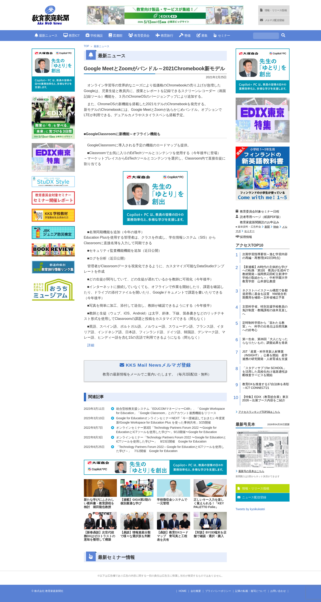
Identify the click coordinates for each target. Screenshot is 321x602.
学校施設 (94, 35)
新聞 (267, 226)
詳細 (90, 345)
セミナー (221, 35)
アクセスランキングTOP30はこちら (259, 411)
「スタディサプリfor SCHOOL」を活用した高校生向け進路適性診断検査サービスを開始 (265, 371)
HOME (182, 591)
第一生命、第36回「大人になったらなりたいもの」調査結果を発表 (265, 340)
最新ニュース (46, 35)
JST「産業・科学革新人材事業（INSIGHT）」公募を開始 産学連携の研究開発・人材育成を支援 (265, 355)
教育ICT (71, 35)
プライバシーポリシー (218, 591)
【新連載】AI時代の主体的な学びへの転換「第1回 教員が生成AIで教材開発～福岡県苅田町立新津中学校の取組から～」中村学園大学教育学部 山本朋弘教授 (265, 274)
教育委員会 (139, 35)
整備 (185, 35)
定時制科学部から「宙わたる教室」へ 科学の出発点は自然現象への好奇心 (265, 326)
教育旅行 (164, 35)
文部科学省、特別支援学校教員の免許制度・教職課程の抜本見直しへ (265, 310)
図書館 (115, 35)
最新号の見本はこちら (251, 471)
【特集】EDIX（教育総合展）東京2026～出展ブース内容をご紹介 (265, 398)
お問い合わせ (278, 591)
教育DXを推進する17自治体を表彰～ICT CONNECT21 (265, 385)
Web (276, 226)
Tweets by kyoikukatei (250, 509)
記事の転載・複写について (250, 591)
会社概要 (196, 591)
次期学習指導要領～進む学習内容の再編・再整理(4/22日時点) (265, 256)
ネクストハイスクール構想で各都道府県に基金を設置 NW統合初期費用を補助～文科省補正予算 (265, 294)
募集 (202, 35)
